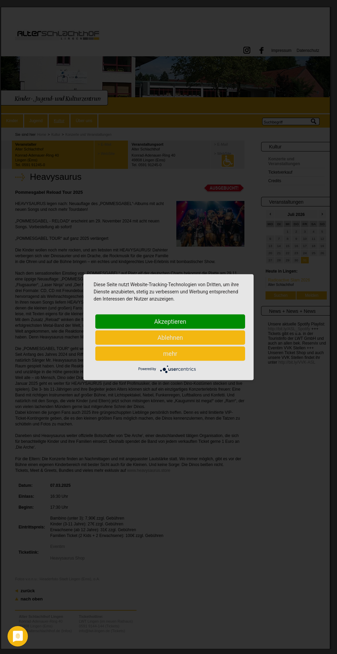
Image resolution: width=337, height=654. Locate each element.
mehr (170, 353)
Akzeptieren (170, 321)
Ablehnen (170, 337)
